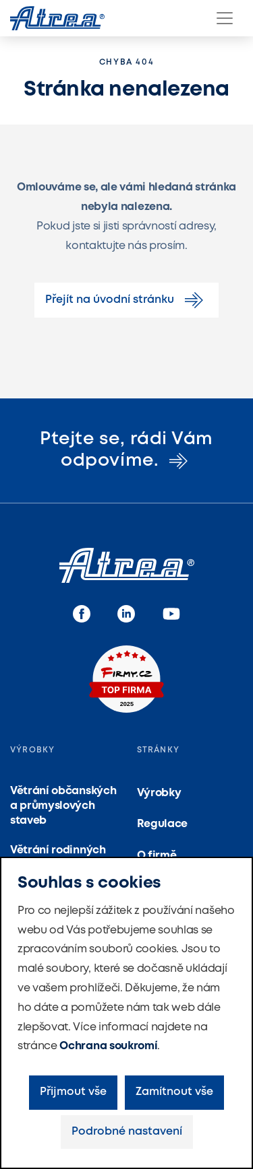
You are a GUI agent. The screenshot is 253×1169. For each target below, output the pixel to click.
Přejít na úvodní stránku (126, 300)
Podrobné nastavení (127, 1132)
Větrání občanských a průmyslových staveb (63, 806)
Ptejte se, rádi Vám (126, 449)
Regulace (162, 824)
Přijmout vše (73, 1092)
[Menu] (224, 18)
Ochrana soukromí (108, 1046)
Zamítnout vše (174, 1092)
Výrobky (159, 793)
